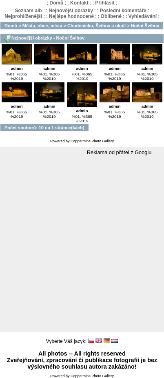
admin (16, 68)
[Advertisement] (82, 244)
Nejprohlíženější (23, 16)
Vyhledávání (143, 16)
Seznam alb (28, 10)
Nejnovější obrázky (71, 10)
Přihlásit (104, 3)
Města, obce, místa (42, 25)
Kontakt (79, 3)
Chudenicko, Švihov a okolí (96, 25)
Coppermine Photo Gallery (92, 141)
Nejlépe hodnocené (71, 16)
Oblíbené (111, 16)
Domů (56, 3)
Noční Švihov (145, 25)
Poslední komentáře (123, 10)
